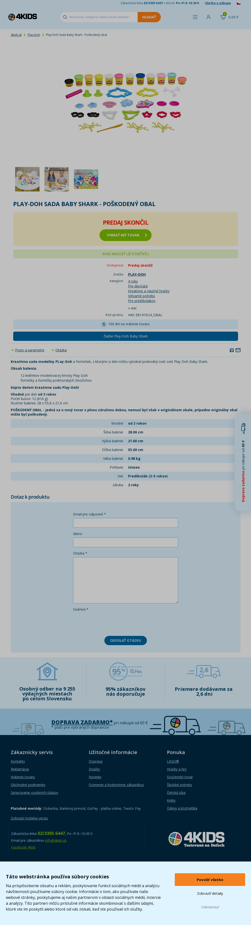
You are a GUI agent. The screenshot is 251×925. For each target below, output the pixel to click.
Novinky (95, 777)
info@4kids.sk (55, 840)
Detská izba (176, 792)
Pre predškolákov (141, 300)
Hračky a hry (176, 769)
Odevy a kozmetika (182, 808)
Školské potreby (179, 784)
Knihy (171, 800)
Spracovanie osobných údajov (34, 792)
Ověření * (80, 609)
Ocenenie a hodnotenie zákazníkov (116, 784)
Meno (77, 533)
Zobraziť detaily (210, 893)
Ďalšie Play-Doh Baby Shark (126, 336)
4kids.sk (16, 35)
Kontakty (18, 761)
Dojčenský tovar (180, 777)
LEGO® (173, 761)
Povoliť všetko (210, 879)
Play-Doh (34, 35)
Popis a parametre (29, 350)
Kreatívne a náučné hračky (149, 291)
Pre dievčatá (138, 286)
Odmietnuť (210, 906)
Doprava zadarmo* (82, 722)
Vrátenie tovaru (23, 777)
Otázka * (80, 553)
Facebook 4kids (23, 847)
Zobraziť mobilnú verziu (29, 818)
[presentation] (110, 622)
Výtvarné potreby (141, 296)
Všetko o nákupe (218, 3)
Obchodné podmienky (28, 784)
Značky (94, 769)
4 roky (133, 281)
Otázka (61, 350)
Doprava (95, 761)
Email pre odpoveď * (89, 514)
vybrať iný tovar (127, 235)
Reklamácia (20, 769)
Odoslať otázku (125, 640)
